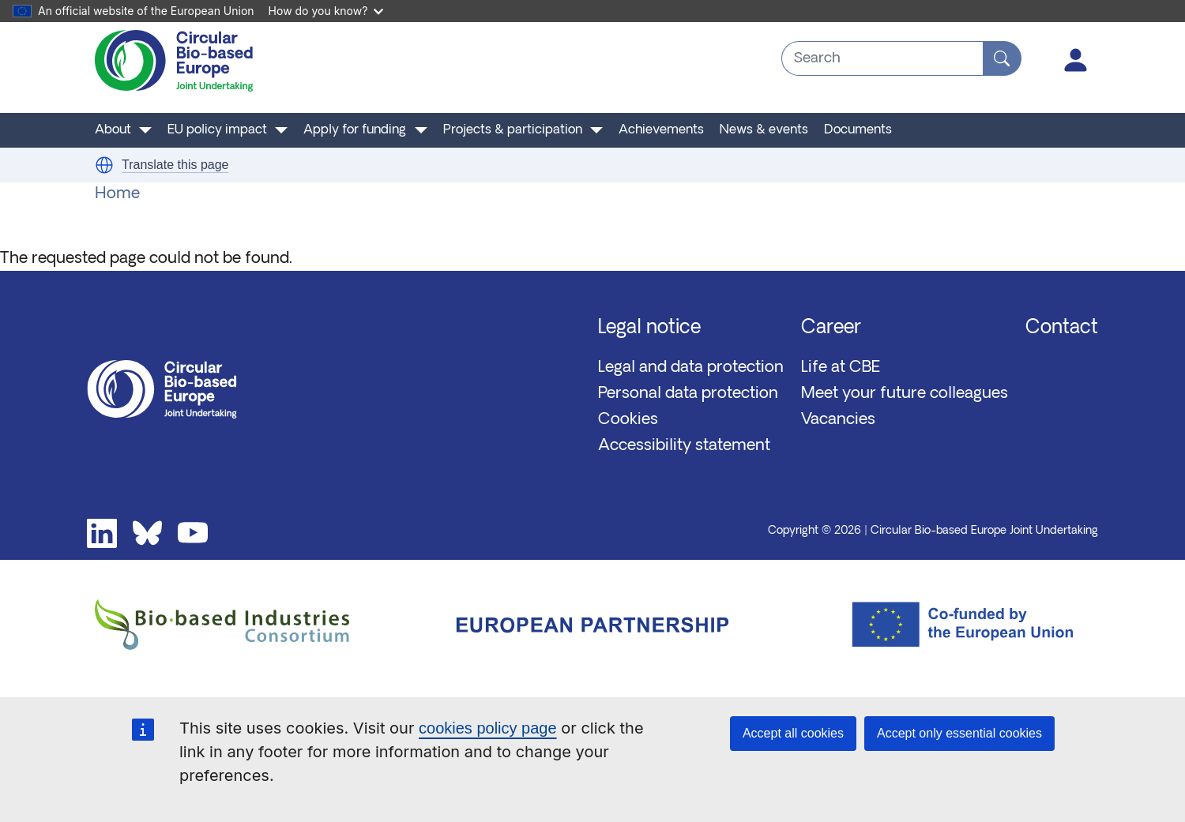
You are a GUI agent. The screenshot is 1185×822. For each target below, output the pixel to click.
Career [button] (831, 328)
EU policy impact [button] (217, 130)
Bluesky (148, 534)
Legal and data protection (691, 368)
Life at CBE (840, 368)
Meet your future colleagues (904, 394)
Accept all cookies (793, 733)
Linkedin (102, 534)
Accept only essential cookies (959, 733)
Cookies (628, 420)
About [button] (113, 130)
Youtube (193, 534)
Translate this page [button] (175, 164)
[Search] (1002, 58)
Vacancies (838, 420)
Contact (1061, 328)
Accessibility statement (684, 446)
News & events (764, 130)
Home (117, 194)
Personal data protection (688, 394)
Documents (858, 130)
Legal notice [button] (649, 328)
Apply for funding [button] (354, 130)
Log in (1076, 60)
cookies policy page (488, 728)
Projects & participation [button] (512, 130)
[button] (104, 165)
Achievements (661, 130)
